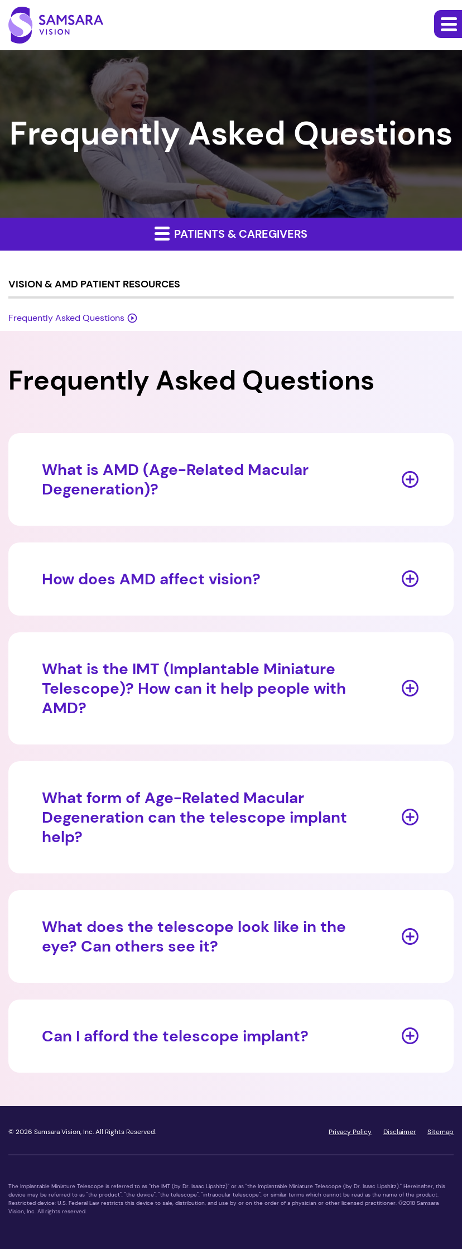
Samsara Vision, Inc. (64, 1131)
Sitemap (440, 1131)
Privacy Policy (350, 1131)
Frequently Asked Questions (66, 318)
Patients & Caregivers (231, 233)
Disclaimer (399, 1131)
